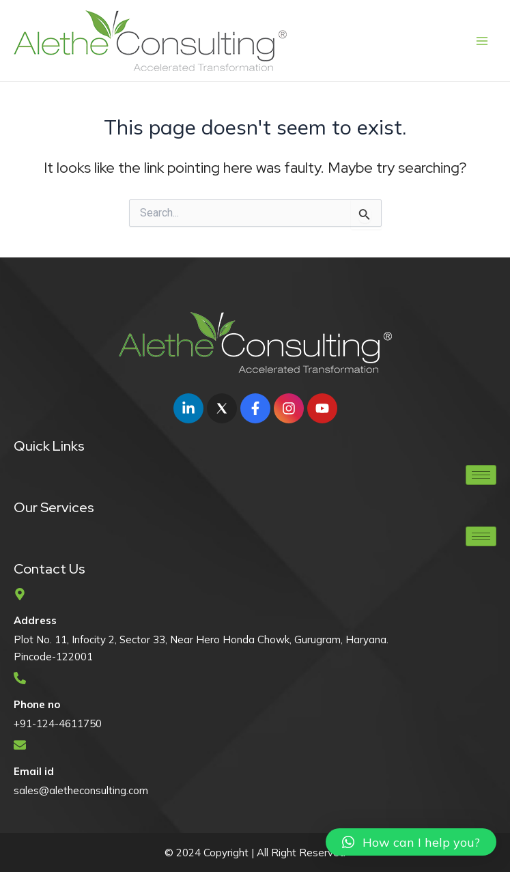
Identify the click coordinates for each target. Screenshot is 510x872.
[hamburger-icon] (481, 475)
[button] (411, 842)
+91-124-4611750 (58, 723)
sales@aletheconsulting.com (81, 790)
